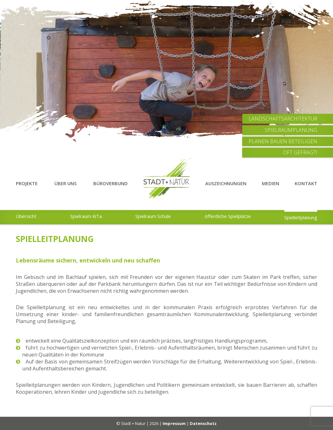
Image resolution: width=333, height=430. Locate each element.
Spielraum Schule (153, 216)
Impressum (174, 423)
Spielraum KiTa (86, 216)
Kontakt (306, 183)
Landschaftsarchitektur (283, 118)
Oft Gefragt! (300, 152)
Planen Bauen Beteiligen (283, 141)
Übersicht (26, 216)
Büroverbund (110, 183)
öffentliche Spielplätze (228, 216)
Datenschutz (203, 423)
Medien (270, 183)
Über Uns (65, 183)
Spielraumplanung (291, 130)
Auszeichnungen (225, 183)
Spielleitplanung (300, 217)
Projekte (27, 183)
